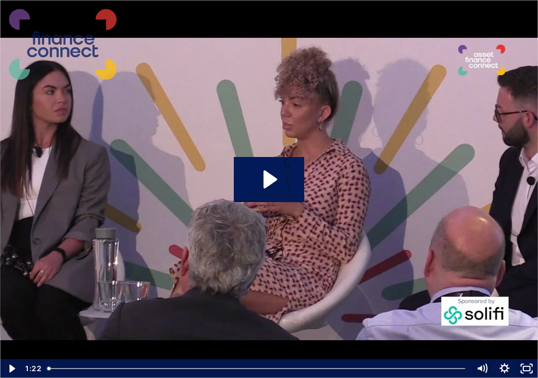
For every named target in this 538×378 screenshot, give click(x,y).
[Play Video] (11, 368)
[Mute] (482, 368)
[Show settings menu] (504, 368)
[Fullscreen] (526, 368)
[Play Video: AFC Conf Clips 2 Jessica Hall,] (269, 179)
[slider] (257, 368)
